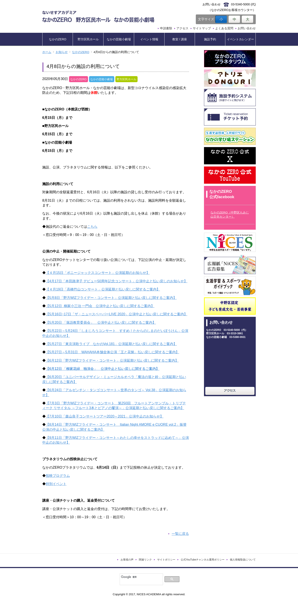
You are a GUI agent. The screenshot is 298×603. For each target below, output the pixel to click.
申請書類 (166, 28)
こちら (92, 226)
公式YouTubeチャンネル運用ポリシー (202, 559)
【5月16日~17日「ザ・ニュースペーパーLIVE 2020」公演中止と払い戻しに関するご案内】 (116, 314)
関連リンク (145, 559)
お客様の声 (127, 559)
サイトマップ (202, 28)
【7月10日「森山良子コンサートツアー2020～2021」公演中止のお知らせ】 (104, 416)
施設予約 (210, 39)
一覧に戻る (180, 533)
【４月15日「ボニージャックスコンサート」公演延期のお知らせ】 (98, 273)
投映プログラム (58, 475)
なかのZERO (57, 39)
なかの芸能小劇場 (119, 39)
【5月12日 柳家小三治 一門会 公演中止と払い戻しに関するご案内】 (100, 306)
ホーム (46, 52)
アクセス (182, 28)
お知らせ (62, 52)
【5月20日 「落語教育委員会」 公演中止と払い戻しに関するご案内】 (101, 322)
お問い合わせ (247, 28)
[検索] (141, 577)
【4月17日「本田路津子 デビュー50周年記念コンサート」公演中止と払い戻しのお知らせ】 (116, 281)
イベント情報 (149, 39)
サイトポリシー (166, 559)
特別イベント (56, 484)
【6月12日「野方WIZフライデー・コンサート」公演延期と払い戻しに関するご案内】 (112, 360)
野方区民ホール (88, 39)
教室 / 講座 (179, 39)
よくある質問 (224, 28)
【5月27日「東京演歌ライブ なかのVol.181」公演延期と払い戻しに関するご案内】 (111, 344)
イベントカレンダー (240, 39)
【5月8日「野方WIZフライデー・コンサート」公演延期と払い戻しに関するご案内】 (111, 298)
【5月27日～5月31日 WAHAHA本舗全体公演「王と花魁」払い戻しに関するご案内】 (112, 352)
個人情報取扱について (243, 559)
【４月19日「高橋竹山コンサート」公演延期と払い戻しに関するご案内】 (103, 289)
